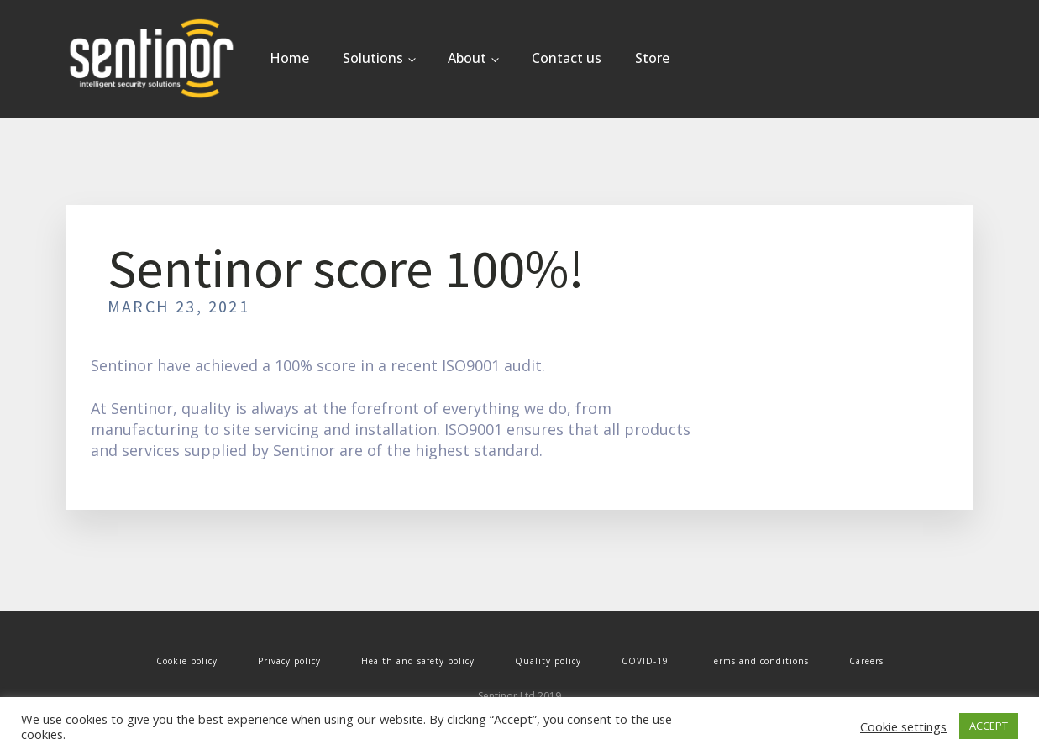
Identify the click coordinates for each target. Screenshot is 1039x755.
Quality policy (548, 661)
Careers (866, 661)
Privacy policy (289, 661)
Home (289, 58)
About (467, 58)
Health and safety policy (418, 661)
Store (652, 58)
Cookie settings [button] (903, 726)
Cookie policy (187, 661)
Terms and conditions (759, 661)
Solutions (373, 58)
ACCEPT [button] (988, 725)
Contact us (566, 58)
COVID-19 (645, 661)
